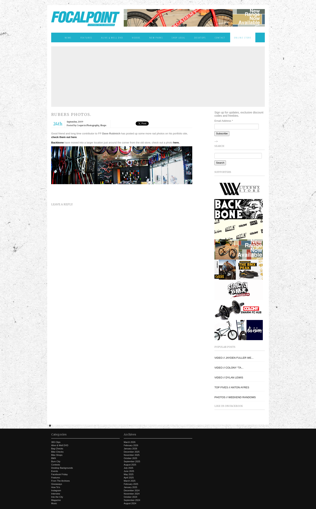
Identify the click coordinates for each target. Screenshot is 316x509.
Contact (220, 37)
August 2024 (130, 503)
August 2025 (130, 464)
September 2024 (132, 500)
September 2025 (132, 461)
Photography (92, 125)
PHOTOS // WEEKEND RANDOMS (235, 397)
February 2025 (131, 484)
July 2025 (128, 468)
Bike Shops (56, 455)
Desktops (200, 37)
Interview (55, 493)
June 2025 (129, 471)
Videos (136, 37)
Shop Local (178, 37)
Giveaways (56, 484)
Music (54, 503)
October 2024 (130, 497)
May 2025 (128, 474)
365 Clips (55, 442)
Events (54, 471)
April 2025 (129, 477)
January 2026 (130, 448)
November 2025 (131, 455)
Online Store (242, 37)
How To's (55, 487)
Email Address (223, 120)
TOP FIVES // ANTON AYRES (231, 387)
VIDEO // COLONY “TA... (228, 367)
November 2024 (131, 493)
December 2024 (131, 490)
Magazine (56, 500)
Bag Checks (57, 448)
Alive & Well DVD (112, 37)
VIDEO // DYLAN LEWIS (228, 377)
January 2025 (130, 487)
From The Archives (60, 481)
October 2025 (130, 458)
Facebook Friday (59, 474)
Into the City (57, 497)
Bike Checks (57, 452)
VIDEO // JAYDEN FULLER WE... (234, 357)
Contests (55, 464)
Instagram (56, 490)
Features (86, 37)
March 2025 (129, 481)
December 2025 (131, 452)
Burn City (55, 461)
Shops (103, 125)
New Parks (156, 37)
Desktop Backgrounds (62, 468)
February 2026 (131, 445)
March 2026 (129, 442)
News (68, 37)
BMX (53, 458)
